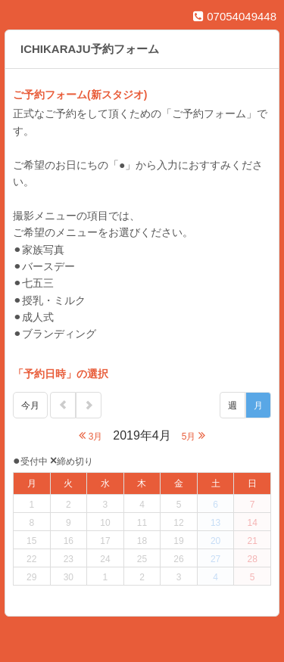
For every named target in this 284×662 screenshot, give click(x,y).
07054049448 (234, 16)
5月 (193, 435)
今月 (30, 405)
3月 (90, 435)
